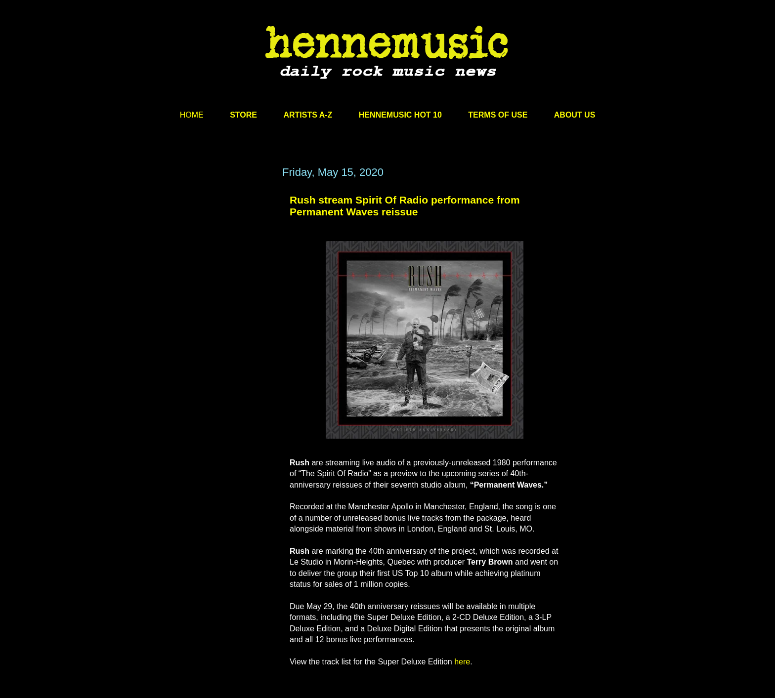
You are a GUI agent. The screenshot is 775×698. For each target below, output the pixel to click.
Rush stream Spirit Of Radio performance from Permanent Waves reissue (405, 205)
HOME (192, 115)
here (462, 661)
